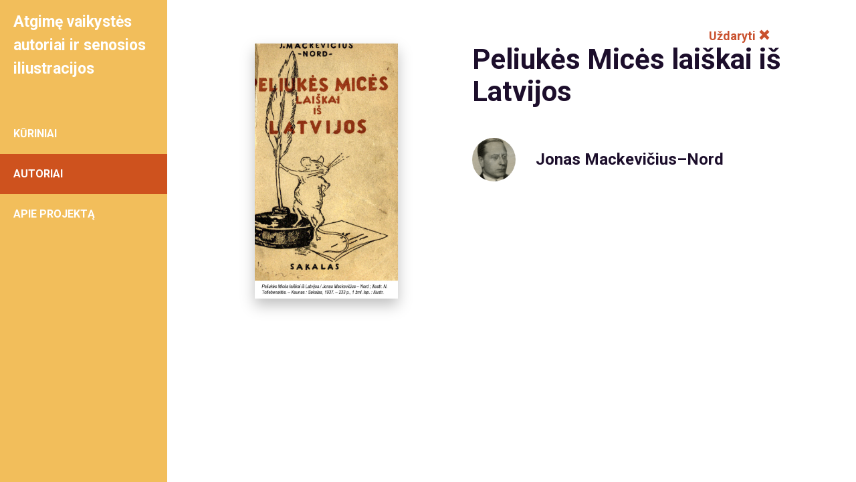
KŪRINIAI (35, 133)
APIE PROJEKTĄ (54, 214)
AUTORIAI (38, 173)
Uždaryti (739, 36)
